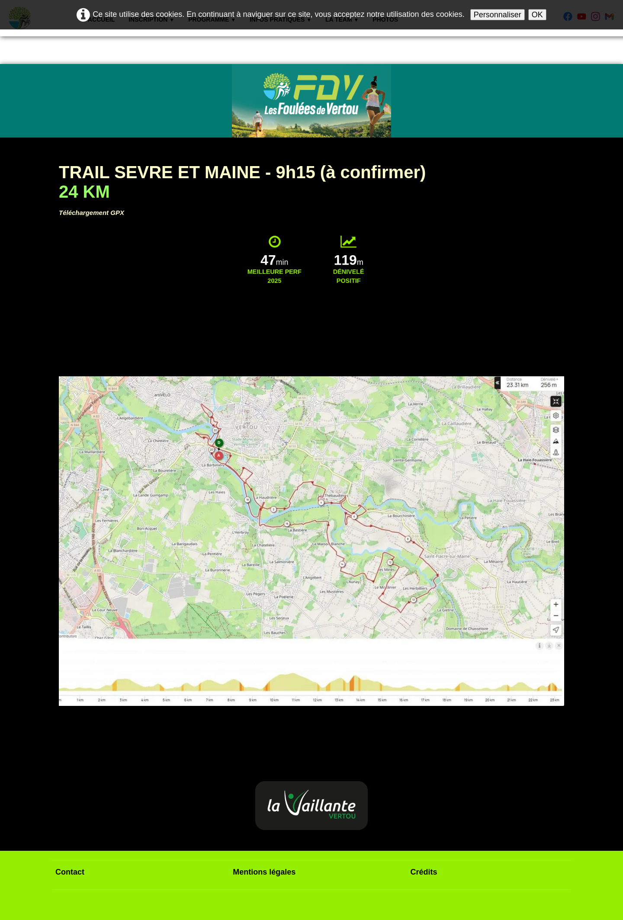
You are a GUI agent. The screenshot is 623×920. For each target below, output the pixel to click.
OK (537, 14)
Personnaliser (497, 14)
